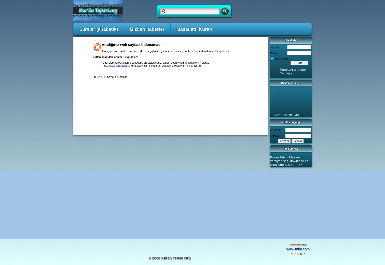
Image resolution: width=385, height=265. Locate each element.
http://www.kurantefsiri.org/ (118, 65)
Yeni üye (286, 73)
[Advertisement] (192, 204)
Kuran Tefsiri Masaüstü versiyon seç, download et (289, 159)
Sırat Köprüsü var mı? (286, 165)
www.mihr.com (298, 249)
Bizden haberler (147, 29)
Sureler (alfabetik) (98, 29)
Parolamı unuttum (293, 69)
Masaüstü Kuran (194, 29)
